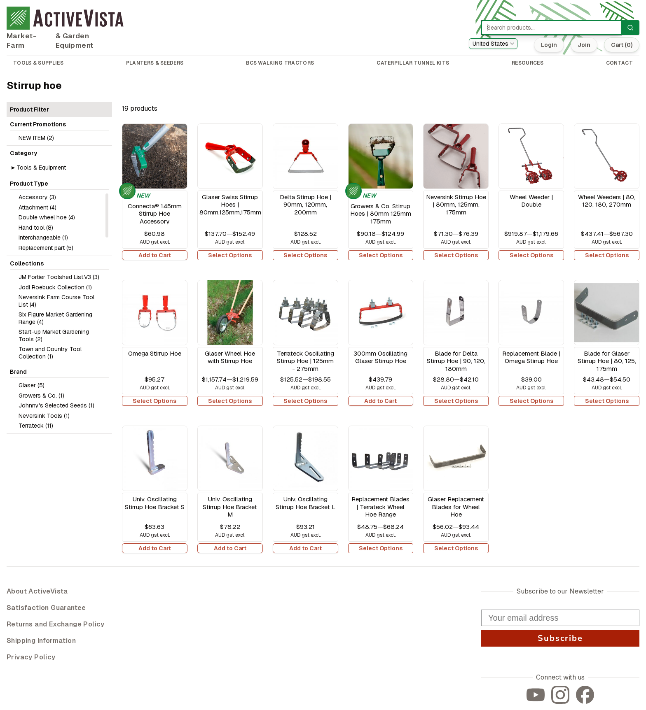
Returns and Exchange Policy (56, 624)
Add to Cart (154, 255)
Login (549, 45)
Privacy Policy (31, 657)
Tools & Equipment (41, 167)
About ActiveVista (37, 591)
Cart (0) (621, 45)
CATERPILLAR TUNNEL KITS (413, 63)
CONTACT (619, 63)
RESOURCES (527, 63)
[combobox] (493, 43)
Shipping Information (41, 640)
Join (584, 45)
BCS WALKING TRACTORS (280, 63)
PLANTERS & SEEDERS (154, 63)
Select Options (230, 255)
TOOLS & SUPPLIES (38, 63)
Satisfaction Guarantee (46, 607)
